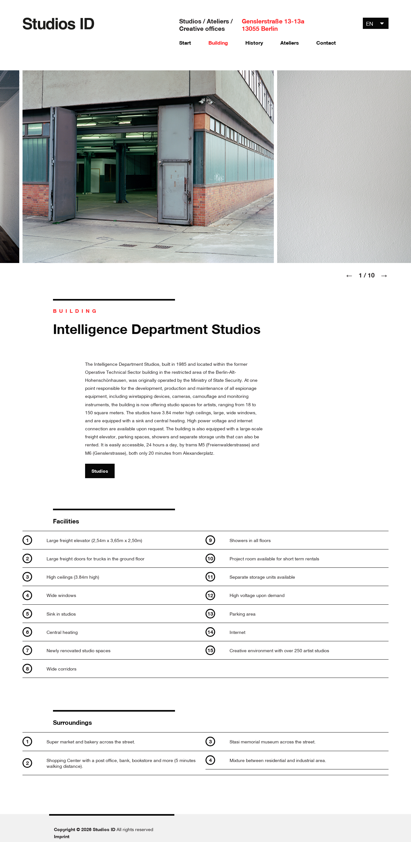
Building (218, 42)
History (254, 42)
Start (185, 42)
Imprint (61, 836)
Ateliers (289, 42)
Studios (100, 471)
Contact (326, 42)
